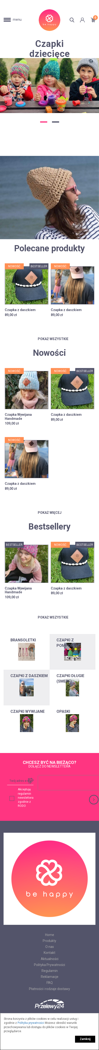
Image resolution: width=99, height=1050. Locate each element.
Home (49, 935)
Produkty (49, 941)
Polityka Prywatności (49, 965)
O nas (49, 947)
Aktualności (49, 959)
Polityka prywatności (31, 1023)
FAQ (50, 983)
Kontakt (49, 953)
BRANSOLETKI (23, 640)
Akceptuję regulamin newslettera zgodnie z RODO (25, 797)
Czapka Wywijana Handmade (18, 417)
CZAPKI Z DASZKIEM (29, 676)
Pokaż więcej (49, 513)
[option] (49, 76)
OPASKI (63, 711)
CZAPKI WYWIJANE (27, 711)
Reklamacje (49, 977)
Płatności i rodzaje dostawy (49, 989)
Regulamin (50, 971)
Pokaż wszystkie (49, 339)
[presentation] (68, 783)
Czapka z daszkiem (20, 310)
